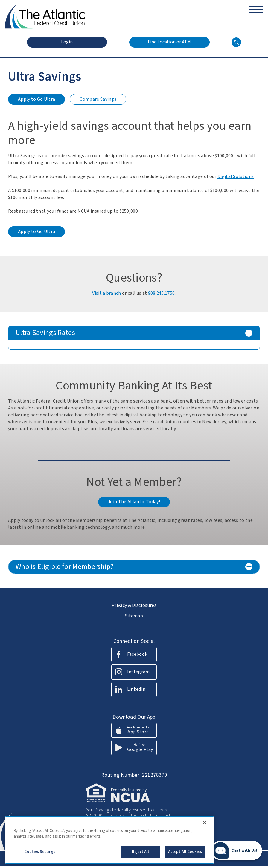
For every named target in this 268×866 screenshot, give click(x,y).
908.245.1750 (161, 293)
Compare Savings (98, 100)
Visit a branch (106, 293)
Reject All (140, 855)
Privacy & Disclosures (134, 605)
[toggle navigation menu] (256, 7)
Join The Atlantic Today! (134, 501)
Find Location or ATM (169, 42)
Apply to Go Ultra (36, 100)
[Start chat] (236, 850)
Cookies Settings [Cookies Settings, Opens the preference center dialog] (39, 855)
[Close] (204, 826)
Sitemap (134, 616)
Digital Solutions (235, 176)
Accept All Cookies (185, 855)
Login (67, 42)
